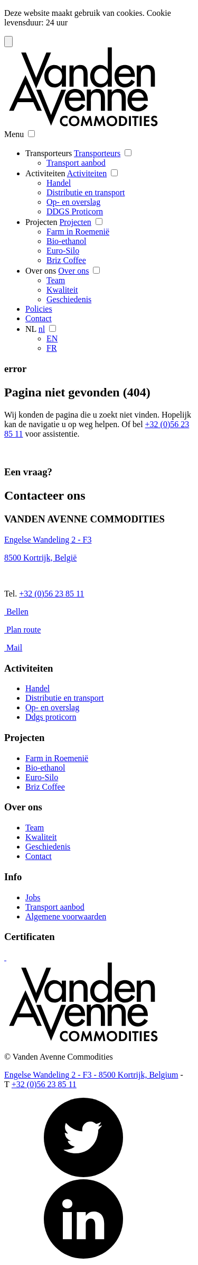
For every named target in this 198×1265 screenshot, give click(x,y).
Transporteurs (48, 153)
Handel (58, 182)
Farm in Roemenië (77, 231)
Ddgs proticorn (50, 716)
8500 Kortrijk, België (40, 557)
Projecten (41, 222)
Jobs (32, 897)
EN (52, 338)
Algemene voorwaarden (65, 916)
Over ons (40, 270)
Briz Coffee (66, 260)
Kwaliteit (62, 289)
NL (30, 328)
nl (42, 328)
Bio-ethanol (66, 241)
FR (51, 348)
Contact (38, 318)
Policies (38, 308)
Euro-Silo (62, 250)
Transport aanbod (76, 162)
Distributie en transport (85, 192)
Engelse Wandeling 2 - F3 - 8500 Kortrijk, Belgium (91, 1074)
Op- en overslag (73, 201)
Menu (14, 134)
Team (55, 280)
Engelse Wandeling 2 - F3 (48, 539)
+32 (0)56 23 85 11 (51, 593)
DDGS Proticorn (74, 211)
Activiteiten (45, 173)
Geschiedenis (68, 299)
